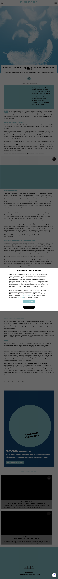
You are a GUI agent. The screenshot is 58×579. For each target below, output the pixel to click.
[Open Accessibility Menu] (54, 575)
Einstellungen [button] (29, 307)
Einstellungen (20, 297)
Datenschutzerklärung (25, 295)
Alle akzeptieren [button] (29, 301)
